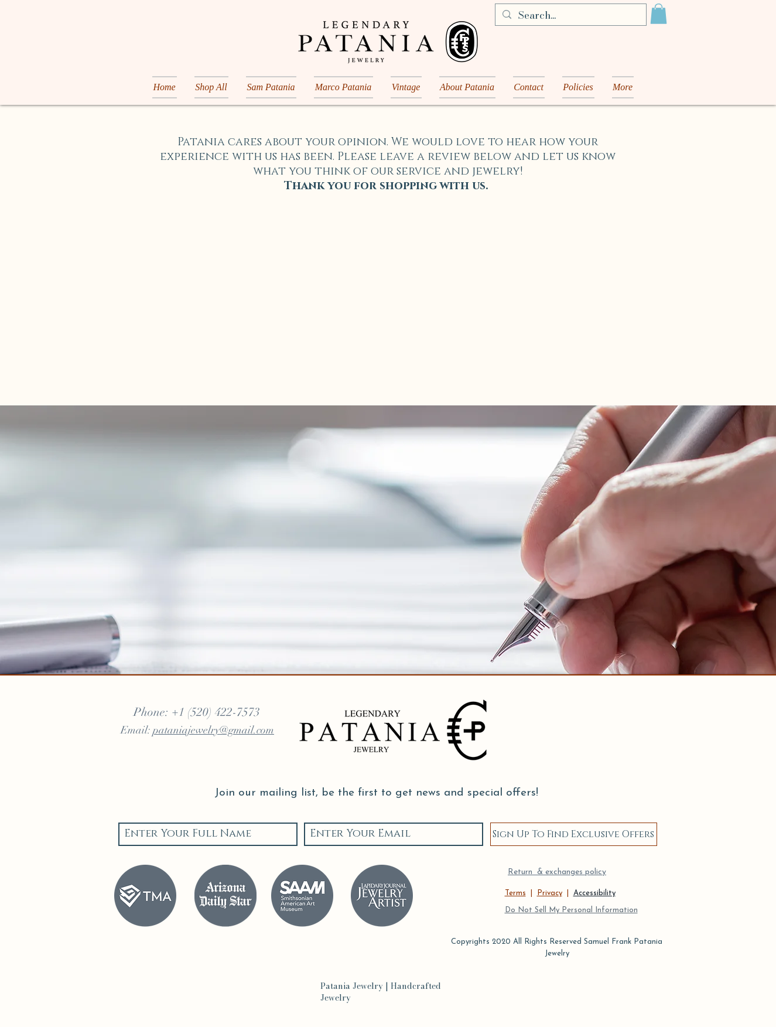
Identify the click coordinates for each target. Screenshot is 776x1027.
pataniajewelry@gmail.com (213, 730)
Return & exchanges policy (557, 872)
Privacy (549, 893)
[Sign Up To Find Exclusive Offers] (573, 834)
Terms (515, 893)
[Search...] (569, 16)
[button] (658, 14)
